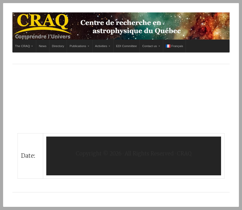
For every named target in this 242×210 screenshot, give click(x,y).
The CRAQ (22, 46)
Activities (101, 46)
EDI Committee (126, 46)
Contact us (149, 46)
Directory (58, 46)
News (43, 46)
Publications (78, 46)
